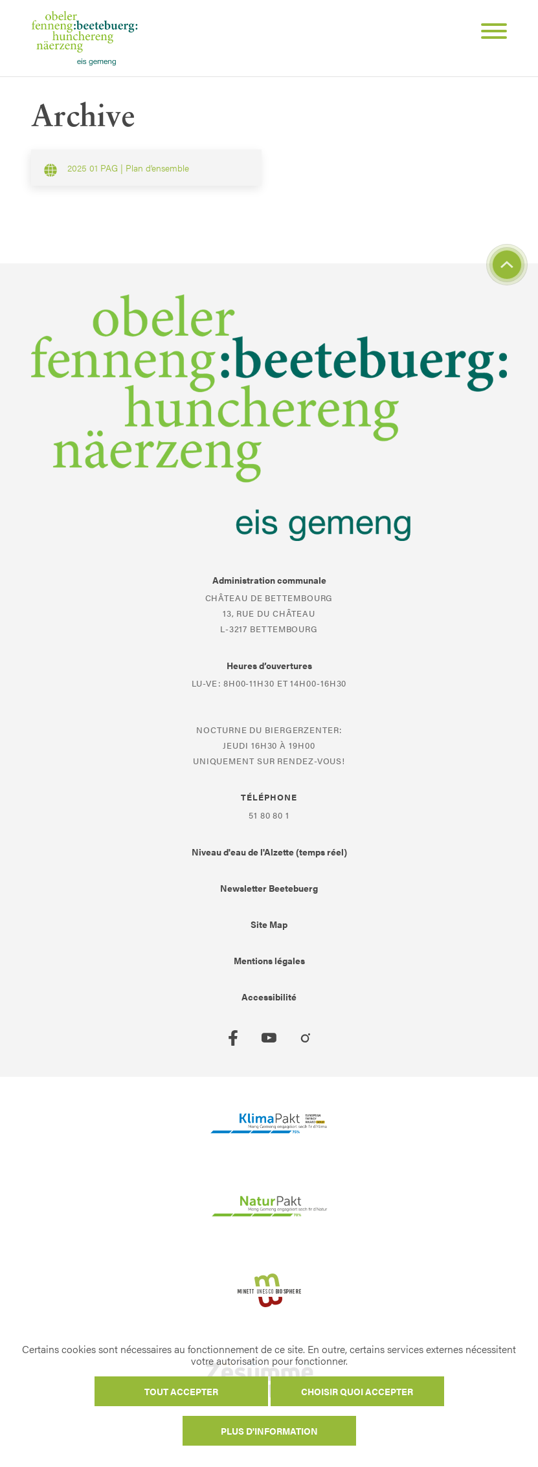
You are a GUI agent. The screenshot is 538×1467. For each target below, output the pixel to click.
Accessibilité (269, 996)
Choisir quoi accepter (357, 1391)
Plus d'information (269, 1430)
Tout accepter (181, 1391)
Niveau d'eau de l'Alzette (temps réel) (269, 851)
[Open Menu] (489, 33)
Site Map (269, 924)
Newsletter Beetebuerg (269, 887)
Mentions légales (269, 960)
